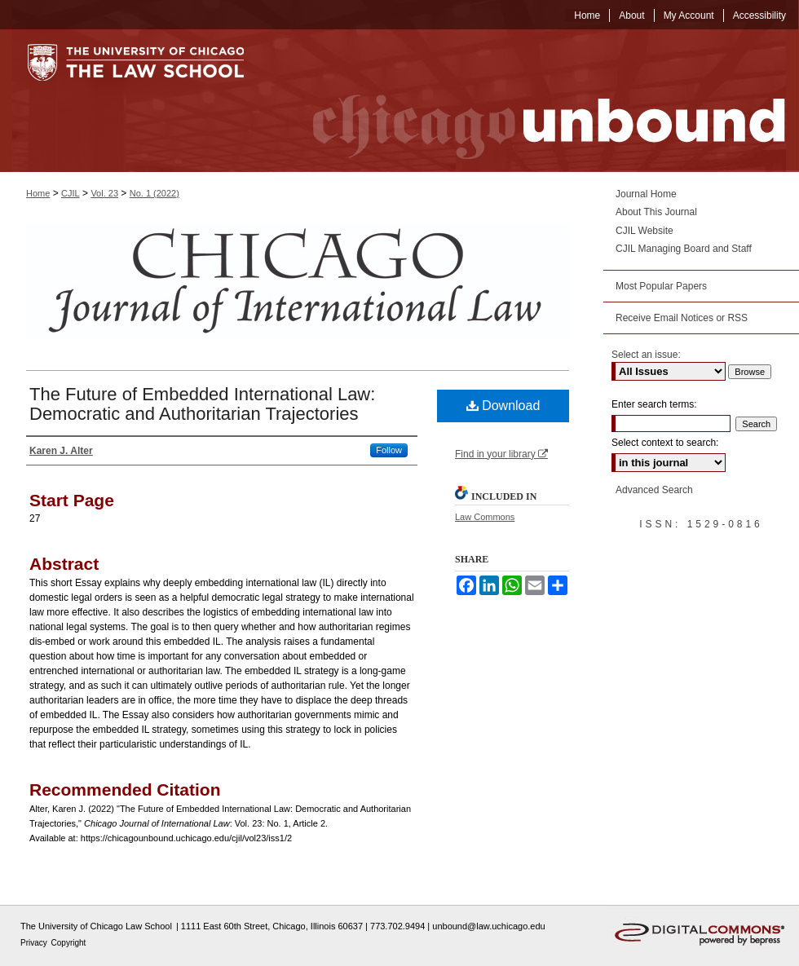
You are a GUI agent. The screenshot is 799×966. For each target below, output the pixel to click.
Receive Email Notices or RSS (682, 318)
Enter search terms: (654, 404)
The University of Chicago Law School (96, 926)
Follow (389, 450)
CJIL (70, 193)
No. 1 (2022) (154, 193)
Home (38, 193)
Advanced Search (654, 490)
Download (503, 405)
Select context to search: (664, 442)
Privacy (35, 942)
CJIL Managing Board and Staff (684, 248)
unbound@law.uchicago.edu (488, 926)
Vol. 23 (104, 193)
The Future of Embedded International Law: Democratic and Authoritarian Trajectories (202, 404)
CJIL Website (644, 230)
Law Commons (484, 517)
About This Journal (656, 212)
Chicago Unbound (534, 100)
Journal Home (646, 194)
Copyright (68, 942)
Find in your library (501, 454)
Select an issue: (646, 354)
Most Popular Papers (661, 286)
